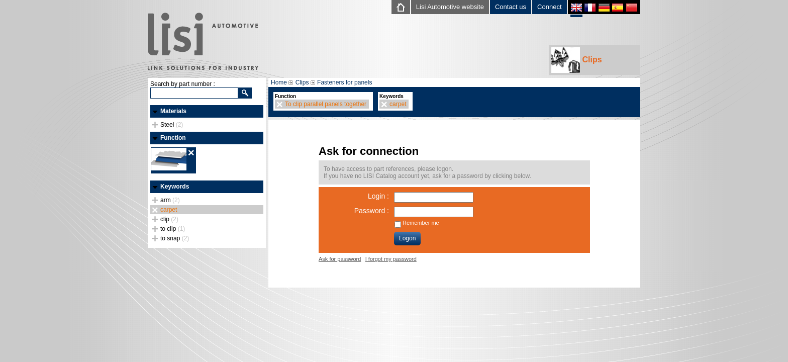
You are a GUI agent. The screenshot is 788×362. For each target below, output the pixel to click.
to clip (172, 228)
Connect (549, 7)
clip (169, 219)
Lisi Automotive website (450, 7)
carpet (168, 209)
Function (173, 137)
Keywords (174, 186)
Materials (173, 111)
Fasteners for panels (344, 82)
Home (279, 82)
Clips (576, 60)
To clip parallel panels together (325, 104)
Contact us (510, 7)
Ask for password (340, 259)
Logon (407, 238)
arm (170, 200)
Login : (378, 196)
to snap (174, 238)
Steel (171, 124)
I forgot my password (391, 259)
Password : (371, 211)
